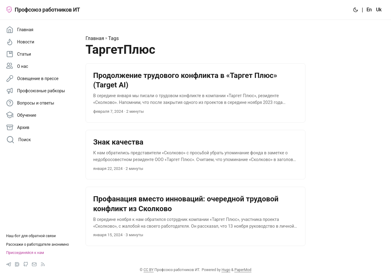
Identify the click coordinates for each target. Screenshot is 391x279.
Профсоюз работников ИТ (43, 9)
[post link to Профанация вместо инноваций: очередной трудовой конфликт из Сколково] (195, 216)
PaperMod (242, 270)
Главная (95, 38)
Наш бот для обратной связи (31, 236)
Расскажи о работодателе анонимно (37, 244)
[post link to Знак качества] (195, 154)
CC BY (149, 270)
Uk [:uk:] (379, 10)
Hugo (225, 270)
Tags (113, 38)
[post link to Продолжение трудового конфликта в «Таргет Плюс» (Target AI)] (195, 93)
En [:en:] (369, 10)
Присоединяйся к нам (25, 253)
